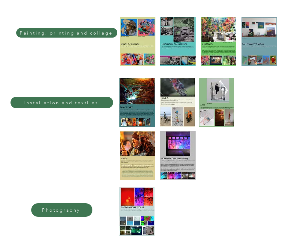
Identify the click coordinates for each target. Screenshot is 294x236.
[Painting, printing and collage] (66, 33)
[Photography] (61, 210)
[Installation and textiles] (61, 102)
